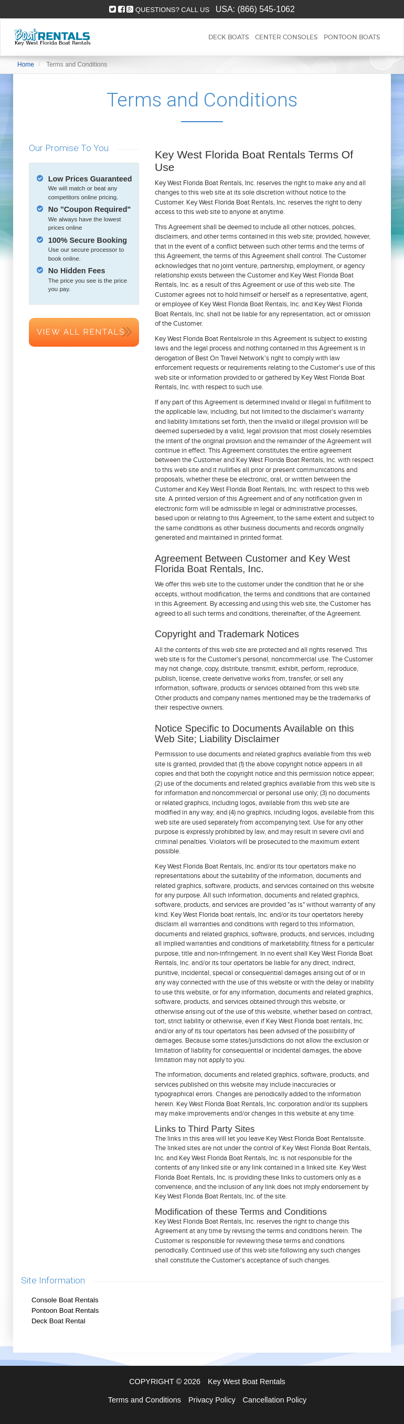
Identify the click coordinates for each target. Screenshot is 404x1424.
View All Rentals (81, 332)
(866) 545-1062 (265, 9)
